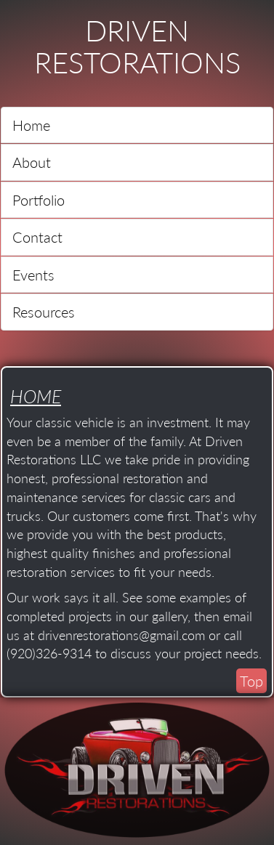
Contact (37, 237)
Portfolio (38, 200)
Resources (43, 311)
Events (33, 274)
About (31, 162)
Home (31, 125)
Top (251, 681)
